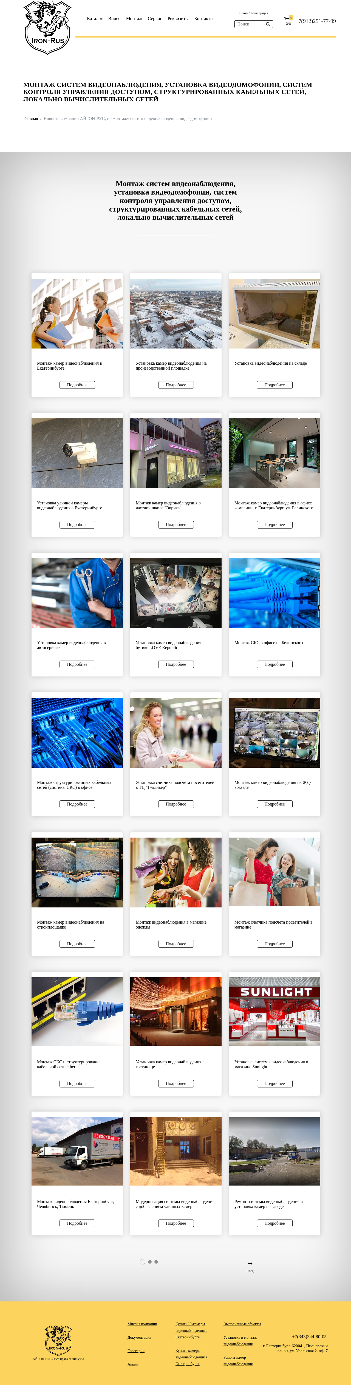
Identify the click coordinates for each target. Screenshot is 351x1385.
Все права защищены (69, 1359)
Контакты (203, 18)
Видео (114, 18)
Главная (30, 118)
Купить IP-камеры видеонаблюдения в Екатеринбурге (192, 1330)
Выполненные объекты (242, 1324)
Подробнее (77, 384)
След (250, 1271)
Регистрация (259, 13)
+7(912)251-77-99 (315, 21)
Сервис (155, 18)
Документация (139, 1337)
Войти (244, 13)
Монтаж (134, 18)
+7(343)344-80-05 (309, 1336)
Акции (133, 1364)
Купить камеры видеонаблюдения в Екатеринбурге (192, 1357)
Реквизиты (178, 18)
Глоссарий (136, 1351)
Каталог (95, 18)
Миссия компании (142, 1324)
